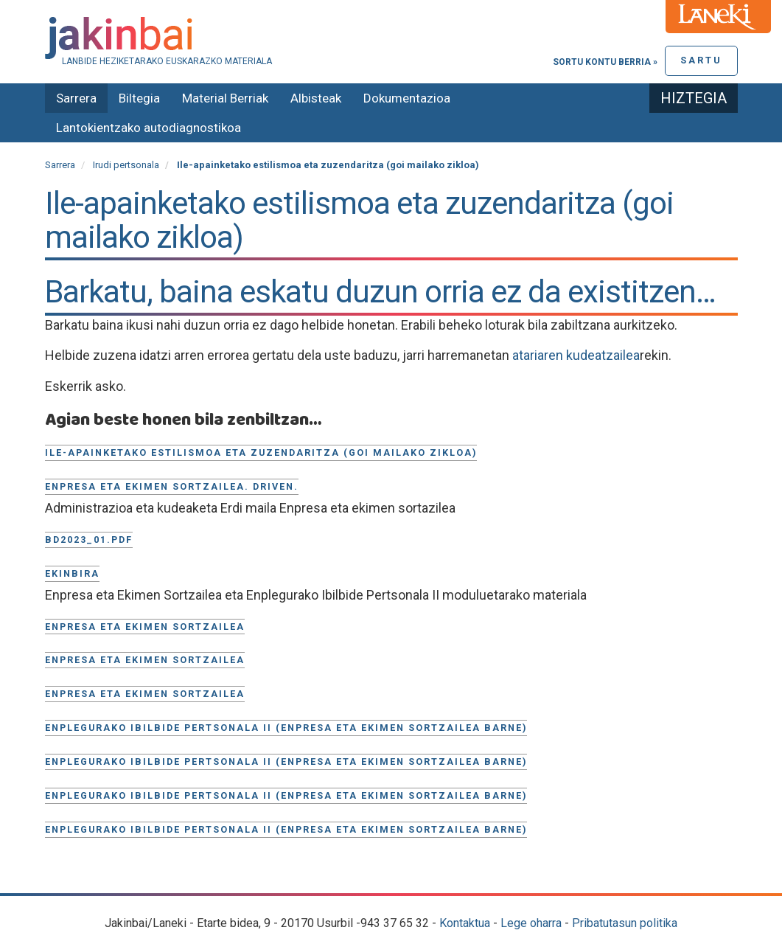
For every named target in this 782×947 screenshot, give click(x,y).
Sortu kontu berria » (605, 62)
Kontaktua (464, 923)
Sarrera (76, 98)
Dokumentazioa (406, 98)
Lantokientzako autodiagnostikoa (148, 127)
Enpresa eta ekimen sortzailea (145, 626)
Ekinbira (72, 573)
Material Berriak (225, 98)
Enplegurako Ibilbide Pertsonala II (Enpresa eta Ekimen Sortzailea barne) (286, 727)
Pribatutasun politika (624, 923)
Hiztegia (693, 98)
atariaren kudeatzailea (576, 355)
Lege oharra (531, 923)
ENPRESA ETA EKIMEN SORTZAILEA (145, 693)
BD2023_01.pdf (89, 539)
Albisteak (315, 98)
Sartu (701, 60)
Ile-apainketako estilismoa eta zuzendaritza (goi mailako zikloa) (261, 452)
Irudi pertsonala (126, 164)
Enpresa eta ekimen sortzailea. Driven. (172, 486)
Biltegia (139, 98)
